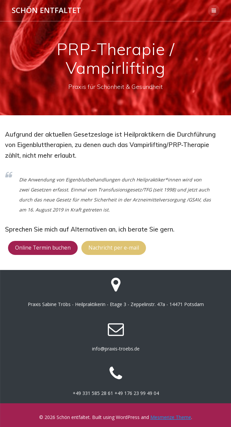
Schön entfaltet (46, 10)
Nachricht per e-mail (113, 247)
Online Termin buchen (43, 247)
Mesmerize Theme (170, 417)
